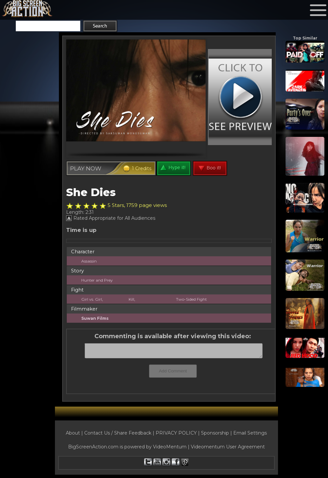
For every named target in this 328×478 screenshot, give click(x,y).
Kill (131, 299)
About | (75, 433)
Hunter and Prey (97, 280)
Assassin (89, 261)
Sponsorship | (217, 433)
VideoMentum (170, 447)
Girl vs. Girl (91, 299)
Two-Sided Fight (191, 299)
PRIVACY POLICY (176, 433)
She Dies (91, 192)
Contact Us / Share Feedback (117, 433)
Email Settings (250, 433)
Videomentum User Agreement (228, 447)
